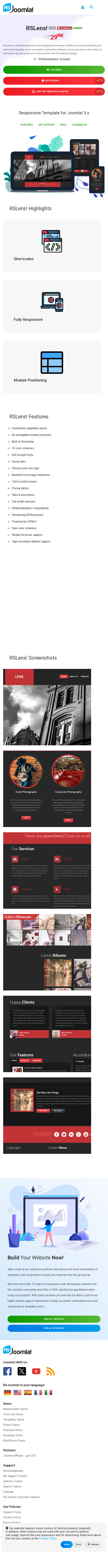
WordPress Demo (14, 1440)
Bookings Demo (13, 1434)
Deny (78, 1544)
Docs (63, 124)
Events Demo (11, 1424)
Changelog (79, 124)
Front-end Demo (13, 1413)
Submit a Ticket (12, 1480)
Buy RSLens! (73, 80)
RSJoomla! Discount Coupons (21, 1496)
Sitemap (8, 1491)
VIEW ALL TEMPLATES (54, 1318)
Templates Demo (13, 1419)
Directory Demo (13, 1429)
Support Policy (12, 1511)
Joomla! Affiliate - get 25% (19, 1455)
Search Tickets (12, 1485)
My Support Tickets (15, 1475)
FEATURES (27, 124)
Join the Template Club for (68, 91)
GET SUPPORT (46, 124)
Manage (93, 1544)
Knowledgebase (13, 1470)
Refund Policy (11, 1522)
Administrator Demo (15, 1408)
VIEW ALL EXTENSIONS (54, 1327)
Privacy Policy (12, 1516)
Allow (66, 1544)
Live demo (54, 70)
